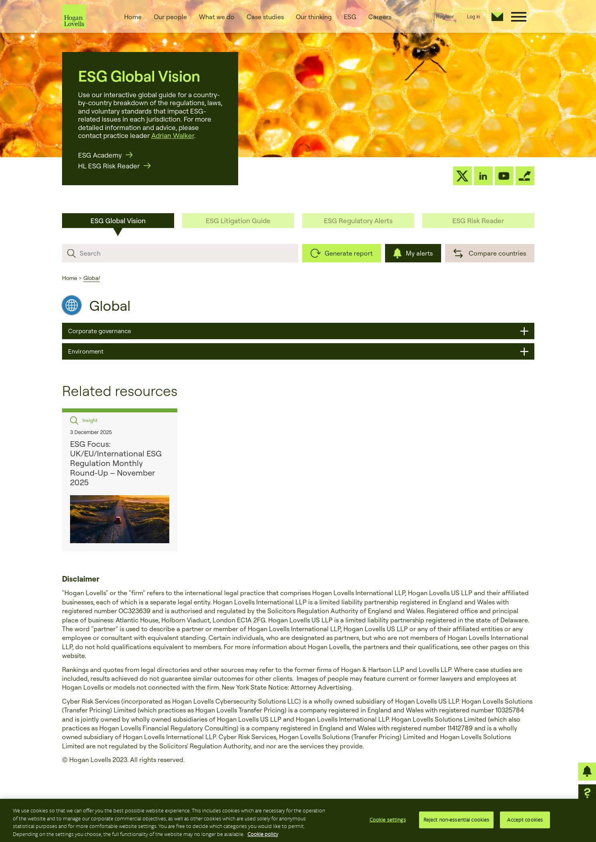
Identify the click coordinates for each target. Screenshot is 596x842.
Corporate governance (99, 331)
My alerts (419, 253)
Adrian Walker (172, 135)
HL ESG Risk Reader (109, 165)
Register (445, 17)
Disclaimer (80, 579)
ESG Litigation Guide (238, 220)
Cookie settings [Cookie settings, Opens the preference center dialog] (387, 822)
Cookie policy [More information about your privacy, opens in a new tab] (262, 836)
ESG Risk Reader (478, 220)
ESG (350, 17)
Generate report (349, 253)
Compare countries (497, 253)
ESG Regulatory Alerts (358, 220)
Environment (86, 351)
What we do (217, 17)
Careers (379, 17)
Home (133, 17)
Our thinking (314, 17)
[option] (119, 480)
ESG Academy (100, 155)
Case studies (265, 17)
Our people (170, 17)
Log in (473, 17)
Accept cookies (525, 822)
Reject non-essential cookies (456, 822)
